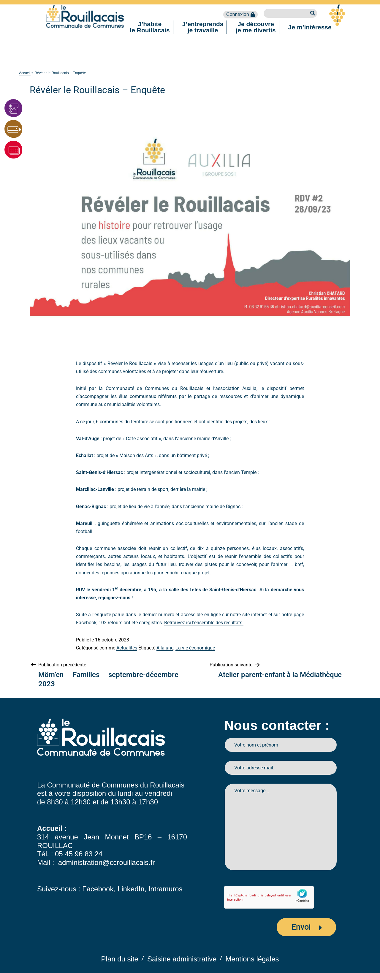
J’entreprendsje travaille (203, 27)
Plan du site (119, 959)
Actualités (126, 648)
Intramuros (165, 889)
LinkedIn (131, 889)
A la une (164, 648)
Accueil (25, 73)
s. (241, 622)
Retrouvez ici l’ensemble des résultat (202, 622)
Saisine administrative (181, 959)
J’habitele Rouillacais (150, 27)
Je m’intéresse (310, 27)
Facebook (97, 889)
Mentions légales (252, 959)
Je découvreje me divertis (256, 27)
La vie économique (195, 648)
